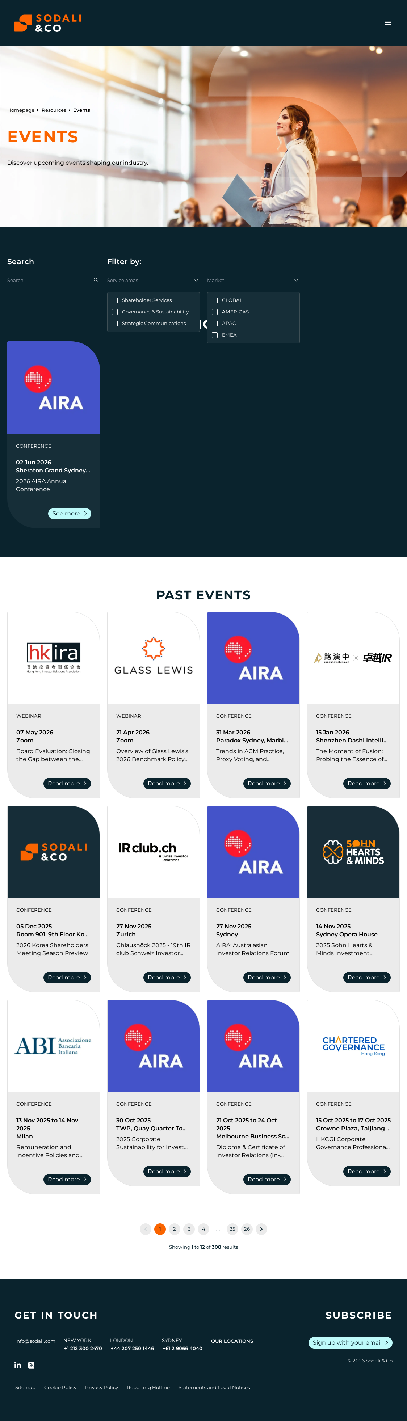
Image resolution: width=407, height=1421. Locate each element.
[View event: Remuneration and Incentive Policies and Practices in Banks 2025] (54, 1046)
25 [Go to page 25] (232, 1229)
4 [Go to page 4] (203, 1229)
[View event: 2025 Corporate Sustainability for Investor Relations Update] (154, 1046)
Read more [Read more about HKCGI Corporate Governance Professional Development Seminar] (368, 1172)
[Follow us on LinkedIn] (17, 1365)
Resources (54, 110)
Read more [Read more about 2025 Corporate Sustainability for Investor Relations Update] (168, 1172)
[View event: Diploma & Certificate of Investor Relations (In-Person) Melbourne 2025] (253, 1046)
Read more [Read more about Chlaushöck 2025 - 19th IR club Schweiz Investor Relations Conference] (168, 978)
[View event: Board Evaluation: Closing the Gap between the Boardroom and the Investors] (54, 658)
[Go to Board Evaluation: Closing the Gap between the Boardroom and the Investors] (53, 755)
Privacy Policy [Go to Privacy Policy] (101, 1387)
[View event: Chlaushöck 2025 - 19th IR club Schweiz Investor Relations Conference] (154, 852)
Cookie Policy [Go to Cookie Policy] (60, 1387)
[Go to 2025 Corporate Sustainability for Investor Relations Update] (153, 1143)
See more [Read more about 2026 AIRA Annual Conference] (71, 514)
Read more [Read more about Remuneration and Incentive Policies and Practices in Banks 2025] (68, 1180)
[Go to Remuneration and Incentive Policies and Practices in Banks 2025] (53, 1151)
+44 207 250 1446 (132, 1348)
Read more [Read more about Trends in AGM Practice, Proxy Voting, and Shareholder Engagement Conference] (268, 784)
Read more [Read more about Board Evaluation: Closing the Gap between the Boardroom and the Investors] (68, 784)
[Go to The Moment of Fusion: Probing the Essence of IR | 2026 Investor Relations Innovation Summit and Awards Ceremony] (353, 755)
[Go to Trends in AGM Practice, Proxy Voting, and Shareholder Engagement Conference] (253, 755)
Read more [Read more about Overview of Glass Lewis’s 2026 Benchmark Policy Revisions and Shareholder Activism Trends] (168, 784)
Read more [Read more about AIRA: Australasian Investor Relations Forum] (268, 978)
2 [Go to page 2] (174, 1229)
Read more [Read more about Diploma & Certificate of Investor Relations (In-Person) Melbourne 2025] (268, 1180)
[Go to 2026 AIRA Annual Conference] (53, 485)
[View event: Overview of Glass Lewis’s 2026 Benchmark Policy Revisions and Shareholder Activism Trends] (154, 658)
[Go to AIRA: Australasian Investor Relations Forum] (253, 949)
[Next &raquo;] (261, 1229)
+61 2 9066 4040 (182, 1348)
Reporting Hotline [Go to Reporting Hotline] (148, 1387)
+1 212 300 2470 (83, 1348)
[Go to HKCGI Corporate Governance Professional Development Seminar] (353, 1143)
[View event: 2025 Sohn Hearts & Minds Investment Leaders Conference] (353, 852)
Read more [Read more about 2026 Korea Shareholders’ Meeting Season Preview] (68, 978)
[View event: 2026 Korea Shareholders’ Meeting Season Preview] (54, 852)
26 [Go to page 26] (247, 1229)
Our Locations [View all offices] (232, 1341)
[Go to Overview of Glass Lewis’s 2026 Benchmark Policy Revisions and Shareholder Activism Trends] (153, 755)
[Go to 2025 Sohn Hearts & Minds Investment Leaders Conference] (353, 949)
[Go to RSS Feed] (31, 1365)
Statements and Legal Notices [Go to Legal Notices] (214, 1387)
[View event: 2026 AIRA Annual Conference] (53, 387)
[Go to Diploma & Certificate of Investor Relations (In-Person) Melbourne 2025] (253, 1151)
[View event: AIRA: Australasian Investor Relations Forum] (253, 852)
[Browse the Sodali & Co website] (47, 23)
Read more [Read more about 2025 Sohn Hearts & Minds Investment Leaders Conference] (368, 978)
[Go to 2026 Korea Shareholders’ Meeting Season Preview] (53, 949)
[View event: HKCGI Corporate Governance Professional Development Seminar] (353, 1046)
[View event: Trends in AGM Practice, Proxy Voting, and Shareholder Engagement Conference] (253, 658)
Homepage (20, 110)
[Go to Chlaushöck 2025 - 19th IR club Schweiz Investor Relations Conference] (153, 949)
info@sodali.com (35, 1341)
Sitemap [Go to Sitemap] (25, 1387)
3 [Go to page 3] (189, 1229)
